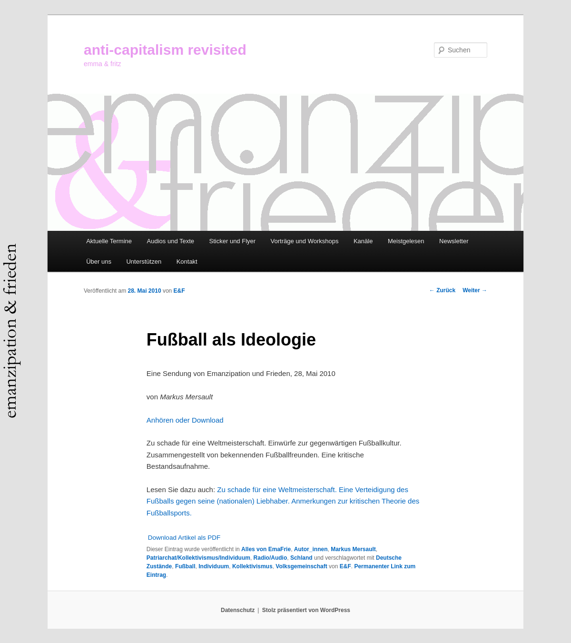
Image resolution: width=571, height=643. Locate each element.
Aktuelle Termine (109, 241)
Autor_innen (311, 549)
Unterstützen (143, 261)
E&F (179, 290)
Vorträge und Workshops (305, 241)
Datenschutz (238, 610)
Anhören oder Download (185, 420)
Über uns (98, 261)
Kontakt (187, 261)
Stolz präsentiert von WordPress (306, 610)
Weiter (475, 290)
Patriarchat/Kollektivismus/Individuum (198, 557)
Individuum (213, 566)
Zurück (442, 290)
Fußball (185, 566)
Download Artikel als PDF (184, 537)
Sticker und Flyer (232, 241)
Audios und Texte (171, 241)
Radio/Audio (270, 557)
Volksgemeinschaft (301, 566)
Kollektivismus (252, 566)
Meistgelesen (406, 241)
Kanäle (363, 241)
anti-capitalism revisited (165, 50)
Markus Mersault (353, 549)
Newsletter (453, 241)
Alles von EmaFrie (266, 549)
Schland (301, 557)
